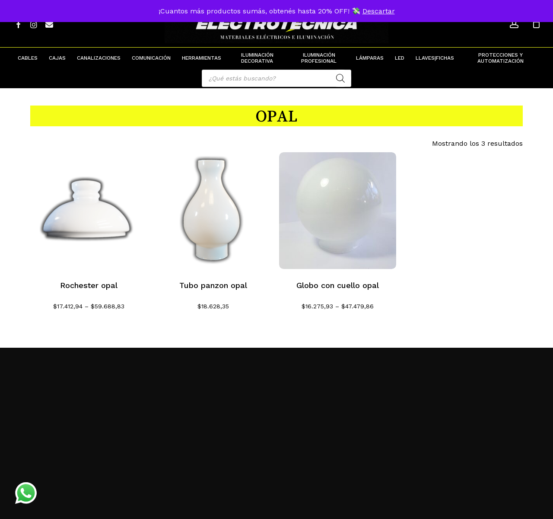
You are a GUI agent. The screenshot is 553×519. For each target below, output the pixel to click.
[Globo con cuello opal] (337, 210)
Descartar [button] (378, 11)
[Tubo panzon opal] (213, 210)
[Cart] (536, 24)
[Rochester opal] (88, 210)
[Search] (340, 78)
